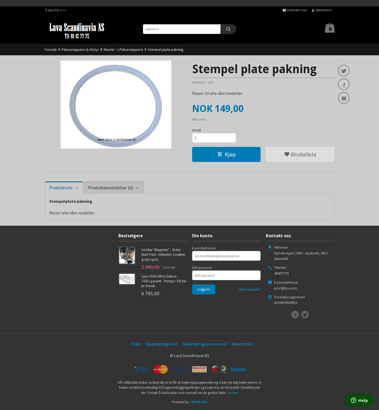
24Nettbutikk (198, 402)
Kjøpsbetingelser (161, 344)
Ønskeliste (300, 154)
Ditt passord (202, 267)
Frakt (136, 344)
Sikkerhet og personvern (204, 344)
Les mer (232, 393)
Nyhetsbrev (242, 344)
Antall (196, 130)
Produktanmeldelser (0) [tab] (110, 187)
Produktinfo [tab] (60, 187)
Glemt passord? (249, 289)
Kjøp (226, 154)
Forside (51, 49)
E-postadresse (204, 248)
